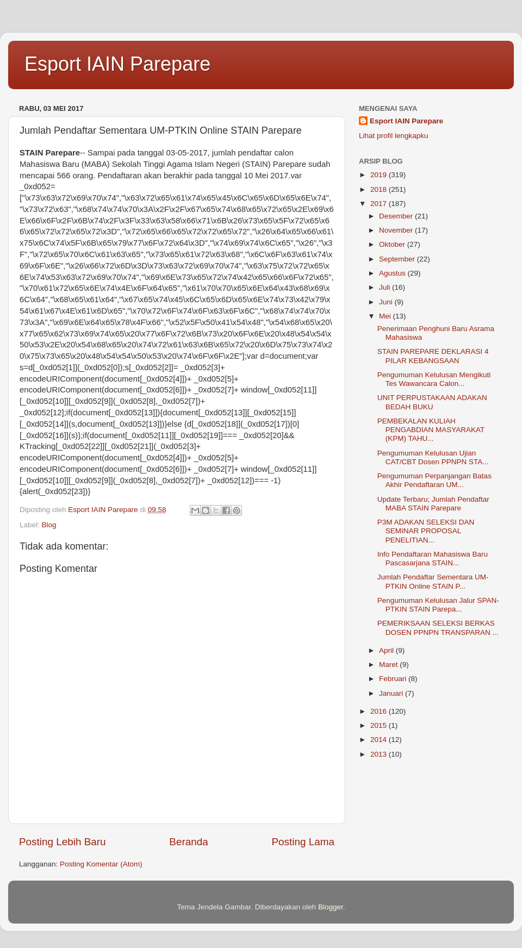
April (387, 650)
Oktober (393, 244)
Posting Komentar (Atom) (101, 864)
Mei (386, 316)
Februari (393, 679)
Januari (392, 693)
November (397, 230)
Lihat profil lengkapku (393, 136)
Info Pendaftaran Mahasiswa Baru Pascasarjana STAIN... (432, 558)
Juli (385, 287)
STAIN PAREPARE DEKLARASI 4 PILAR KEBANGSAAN (433, 355)
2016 (379, 711)
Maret (389, 664)
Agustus (393, 273)
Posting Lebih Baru (62, 841)
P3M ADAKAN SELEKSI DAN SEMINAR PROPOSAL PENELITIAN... (426, 531)
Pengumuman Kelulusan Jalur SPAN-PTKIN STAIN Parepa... (438, 604)
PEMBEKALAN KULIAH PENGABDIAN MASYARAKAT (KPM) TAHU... (430, 429)
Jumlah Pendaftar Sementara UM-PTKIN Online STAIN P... (433, 581)
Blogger (330, 907)
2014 (379, 739)
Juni (387, 302)
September (398, 259)
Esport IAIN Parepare (117, 64)
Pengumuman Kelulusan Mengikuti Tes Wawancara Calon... (434, 379)
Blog (49, 525)
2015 (379, 725)
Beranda (188, 841)
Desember (397, 216)
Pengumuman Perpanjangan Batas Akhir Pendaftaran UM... (434, 480)
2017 (379, 203)
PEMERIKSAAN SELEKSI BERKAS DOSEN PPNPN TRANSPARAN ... (438, 627)
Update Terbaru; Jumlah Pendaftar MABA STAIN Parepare (433, 503)
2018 (379, 189)
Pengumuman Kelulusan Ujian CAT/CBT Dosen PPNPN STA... (433, 457)
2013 (379, 754)
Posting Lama (302, 841)
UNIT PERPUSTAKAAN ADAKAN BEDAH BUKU (432, 402)
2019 (379, 175)
